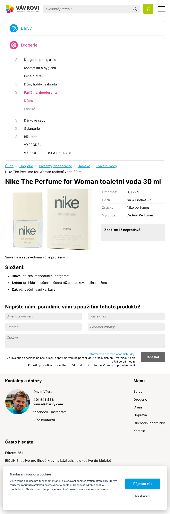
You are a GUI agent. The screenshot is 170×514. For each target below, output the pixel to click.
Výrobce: (109, 215)
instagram (59, 412)
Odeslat (153, 357)
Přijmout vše (142, 484)
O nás (138, 407)
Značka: (108, 207)
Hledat (135, 9)
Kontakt (139, 431)
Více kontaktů (44, 420)
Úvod (9, 166)
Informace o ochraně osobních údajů (112, 354)
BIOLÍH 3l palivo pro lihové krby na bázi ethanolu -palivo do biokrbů (58, 460)
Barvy (26, 28)
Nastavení (142, 496)
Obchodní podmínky (149, 423)
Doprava (140, 415)
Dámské (84, 166)
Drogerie (29, 45)
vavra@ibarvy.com (48, 404)
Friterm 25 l (14, 453)
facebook (40, 412)
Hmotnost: (110, 192)
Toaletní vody (106, 166)
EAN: (106, 200)
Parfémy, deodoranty (55, 166)
